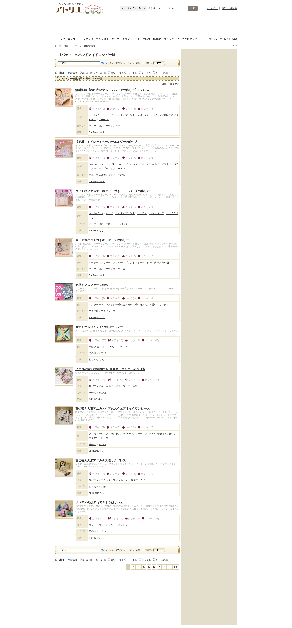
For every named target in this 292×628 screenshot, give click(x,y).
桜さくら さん (96, 359)
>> (175, 567)
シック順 (146, 72)
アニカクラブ (113, 433)
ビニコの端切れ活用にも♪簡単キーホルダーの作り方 (110, 369)
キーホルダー (144, 262)
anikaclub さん (97, 450)
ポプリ (102, 525)
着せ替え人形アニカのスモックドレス (100, 460)
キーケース (95, 262)
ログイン (212, 8)
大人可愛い (151, 304)
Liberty (151, 433)
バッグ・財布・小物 (100, 126)
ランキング (86, 39)
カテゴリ (72, 39)
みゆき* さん (96, 399)
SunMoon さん (97, 132)
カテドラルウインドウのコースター (99, 327)
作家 (138, 63)
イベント (127, 39)
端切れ (138, 304)
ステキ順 (132, 72)
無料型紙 (169, 115)
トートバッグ (96, 115)
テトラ (124, 525)
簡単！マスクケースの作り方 (94, 284)
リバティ (142, 213)
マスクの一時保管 (115, 304)
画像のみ (175, 84)
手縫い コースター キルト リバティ (108, 346)
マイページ (215, 39)
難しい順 (101, 72)
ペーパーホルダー (151, 164)
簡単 (166, 164)
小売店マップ (189, 39)
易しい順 (87, 72)
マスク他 (94, 311)
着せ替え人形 (164, 433)
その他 (92, 353)
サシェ (92, 525)
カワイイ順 (117, 72)
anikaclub (128, 433)
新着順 (73, 72)
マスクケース (96, 304)
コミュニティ (171, 39)
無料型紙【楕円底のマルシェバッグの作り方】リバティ (112, 90)
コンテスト (102, 39)
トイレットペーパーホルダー (124, 164)
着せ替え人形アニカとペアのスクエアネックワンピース (112, 408)
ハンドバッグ (156, 213)
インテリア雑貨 (116, 175)
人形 (103, 486)
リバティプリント (125, 115)
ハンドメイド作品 (113, 63)
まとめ (115, 39)
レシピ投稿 (230, 39)
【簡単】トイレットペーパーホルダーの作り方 (106, 141)
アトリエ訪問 (142, 39)
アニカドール (96, 433)
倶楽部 (157, 39)
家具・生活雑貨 (97, 175)
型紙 (139, 115)
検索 (66, 46)
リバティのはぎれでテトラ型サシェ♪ (99, 502)
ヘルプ (234, 45)
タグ (129, 63)
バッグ (109, 115)
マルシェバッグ (153, 115)
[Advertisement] (146, 25)
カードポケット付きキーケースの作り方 (102, 240)
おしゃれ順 (162, 72)
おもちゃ (94, 486)
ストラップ (124, 386)
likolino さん (95, 537)
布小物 (165, 262)
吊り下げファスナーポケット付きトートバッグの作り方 (112, 191)
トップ (61, 39)
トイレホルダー (97, 164)
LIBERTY (104, 119)
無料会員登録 (229, 8)
